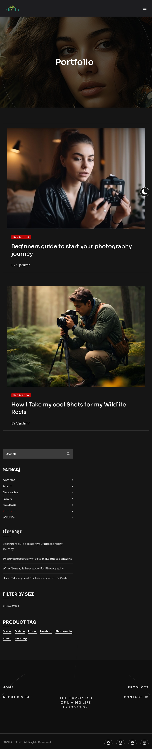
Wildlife (9, 517)
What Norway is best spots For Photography (33, 568)
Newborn (9, 505)
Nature (7, 498)
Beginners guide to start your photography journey (33, 546)
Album (7, 486)
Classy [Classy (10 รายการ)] (7, 631)
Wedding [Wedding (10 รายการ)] (21, 638)
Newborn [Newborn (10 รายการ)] (46, 631)
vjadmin (23, 265)
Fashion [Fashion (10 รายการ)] (20, 631)
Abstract (9, 480)
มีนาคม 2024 (11, 606)
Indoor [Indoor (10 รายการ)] (32, 631)
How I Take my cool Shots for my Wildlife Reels (35, 578)
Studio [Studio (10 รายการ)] (7, 638)
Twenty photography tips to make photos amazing (37, 558)
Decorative (10, 492)
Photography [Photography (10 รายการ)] (63, 631)
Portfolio (9, 511)
